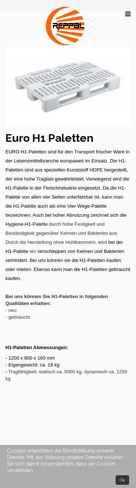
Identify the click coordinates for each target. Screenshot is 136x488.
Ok (122, 480)
